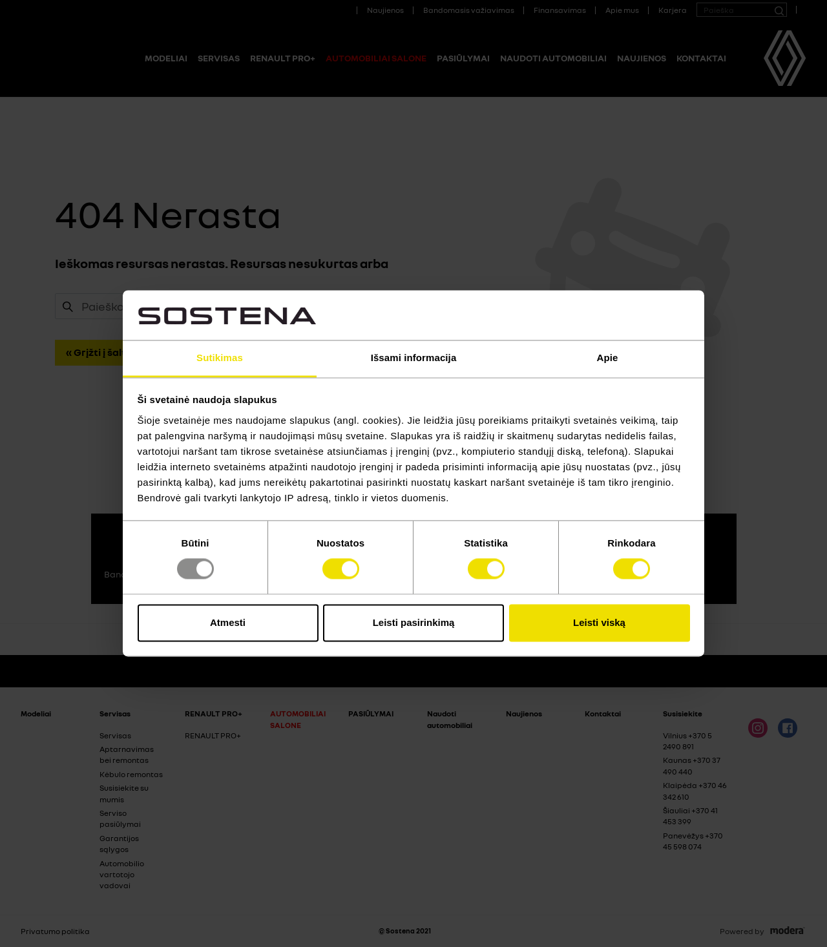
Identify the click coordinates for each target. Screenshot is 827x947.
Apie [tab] (607, 357)
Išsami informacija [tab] (414, 357)
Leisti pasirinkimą (414, 622)
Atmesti (228, 622)
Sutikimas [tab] (219, 357)
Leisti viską (599, 622)
